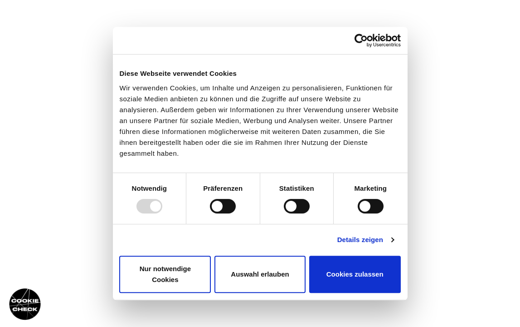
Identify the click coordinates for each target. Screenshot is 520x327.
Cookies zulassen (355, 274)
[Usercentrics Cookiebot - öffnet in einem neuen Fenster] (361, 40)
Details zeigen (360, 239)
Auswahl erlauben (260, 274)
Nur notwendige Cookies (165, 274)
